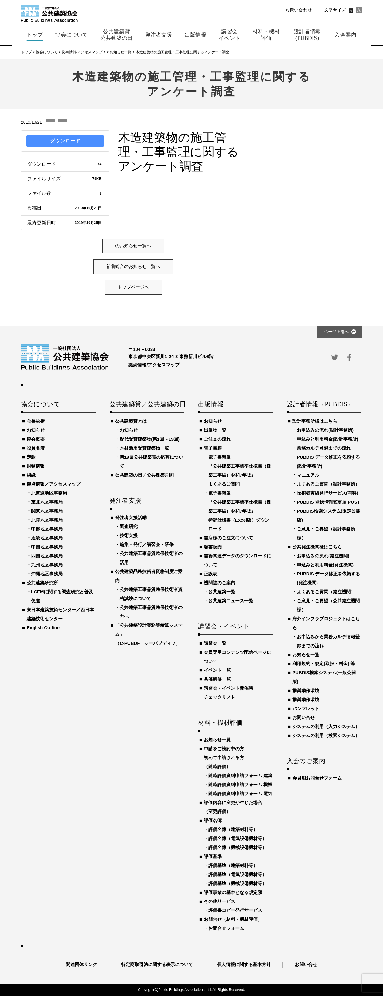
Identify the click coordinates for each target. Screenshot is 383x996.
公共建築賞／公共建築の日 (147, 404)
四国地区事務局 (47, 555)
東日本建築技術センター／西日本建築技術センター (60, 614)
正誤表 (210, 573)
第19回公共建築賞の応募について (151, 461)
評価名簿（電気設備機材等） (237, 838)
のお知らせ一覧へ (133, 245)
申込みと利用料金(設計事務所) (327, 439)
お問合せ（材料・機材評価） (233, 919)
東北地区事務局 (47, 501)
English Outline (43, 627)
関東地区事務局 (47, 510)
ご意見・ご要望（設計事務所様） (326, 533)
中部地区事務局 (47, 528)
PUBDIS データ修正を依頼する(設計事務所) (328, 461)
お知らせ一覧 (217, 739)
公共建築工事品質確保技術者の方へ (151, 612)
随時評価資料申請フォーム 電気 (240, 793)
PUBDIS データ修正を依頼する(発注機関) (328, 578)
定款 (31, 457)
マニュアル (308, 474)
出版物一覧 (215, 430)
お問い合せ (303, 717)
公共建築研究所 (42, 582)
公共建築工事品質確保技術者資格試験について (151, 594)
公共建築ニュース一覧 (230, 600)
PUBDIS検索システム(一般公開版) (324, 677)
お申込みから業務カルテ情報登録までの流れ (328, 641)
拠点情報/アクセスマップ (154, 364)
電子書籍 (213, 448)
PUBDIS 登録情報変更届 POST (328, 501)
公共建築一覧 (221, 591)
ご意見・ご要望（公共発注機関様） (328, 605)
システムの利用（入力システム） (326, 726)
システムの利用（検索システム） (326, 735)
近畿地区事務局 (47, 537)
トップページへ (133, 287)
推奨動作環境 (305, 690)
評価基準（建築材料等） (233, 865)
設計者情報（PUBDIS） (320, 404)
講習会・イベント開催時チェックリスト (228, 693)
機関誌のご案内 (219, 582)
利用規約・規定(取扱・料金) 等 (323, 663)
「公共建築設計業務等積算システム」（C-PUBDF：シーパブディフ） (149, 634)
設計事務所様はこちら (314, 421)
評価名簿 (213, 820)
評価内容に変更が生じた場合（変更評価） (233, 807)
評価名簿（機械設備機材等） (237, 847)
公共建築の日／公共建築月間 (144, 474)
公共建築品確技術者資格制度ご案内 (149, 576)
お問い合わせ (298, 10)
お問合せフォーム (226, 928)
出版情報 (211, 404)
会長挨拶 (36, 421)
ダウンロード (65, 141)
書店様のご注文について (228, 537)
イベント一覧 (217, 670)
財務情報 (36, 466)
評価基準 (213, 856)
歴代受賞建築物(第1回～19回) (150, 439)
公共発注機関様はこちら (317, 546)
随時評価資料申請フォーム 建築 (240, 775)
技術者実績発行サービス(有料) (327, 492)
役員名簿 (36, 448)
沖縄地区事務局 (47, 573)
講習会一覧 (215, 643)
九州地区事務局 (47, 564)
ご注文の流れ (217, 439)
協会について (40, 404)
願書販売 (213, 546)
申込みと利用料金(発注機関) (325, 564)
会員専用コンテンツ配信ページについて (237, 657)
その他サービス (219, 901)
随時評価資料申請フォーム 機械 (240, 784)
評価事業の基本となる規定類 (233, 892)
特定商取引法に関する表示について (157, 964)
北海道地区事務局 (49, 492)
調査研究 (129, 526)
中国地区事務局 (47, 546)
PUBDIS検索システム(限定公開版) (328, 515)
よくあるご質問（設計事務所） (328, 483)
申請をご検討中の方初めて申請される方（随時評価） (224, 757)
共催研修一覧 (217, 679)
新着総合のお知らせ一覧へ (133, 266)
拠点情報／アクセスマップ (53, 483)
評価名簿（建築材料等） (233, 829)
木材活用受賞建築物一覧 (144, 448)
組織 (31, 474)
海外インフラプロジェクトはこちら (326, 623)
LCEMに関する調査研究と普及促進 (62, 596)
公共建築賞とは (131, 421)
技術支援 (129, 535)
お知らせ (36, 430)
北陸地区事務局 (47, 519)
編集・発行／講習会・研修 (147, 544)
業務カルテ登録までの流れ (324, 448)
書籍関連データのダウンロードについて (237, 560)
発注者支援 (125, 501)
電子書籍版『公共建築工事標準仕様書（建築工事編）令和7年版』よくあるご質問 (239, 470)
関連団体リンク (81, 964)
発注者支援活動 (131, 517)
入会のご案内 (306, 761)
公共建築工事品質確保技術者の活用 (151, 558)
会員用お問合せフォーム (317, 777)
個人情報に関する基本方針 (244, 964)
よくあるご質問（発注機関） (326, 591)
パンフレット (305, 708)
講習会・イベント (224, 626)
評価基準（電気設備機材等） (237, 874)
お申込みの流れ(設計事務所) (325, 430)
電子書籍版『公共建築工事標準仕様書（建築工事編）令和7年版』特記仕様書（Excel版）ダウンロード (239, 510)
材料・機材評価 (220, 723)
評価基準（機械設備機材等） (237, 883)
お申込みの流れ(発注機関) (323, 555)
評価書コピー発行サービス (235, 910)
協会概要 (36, 439)
